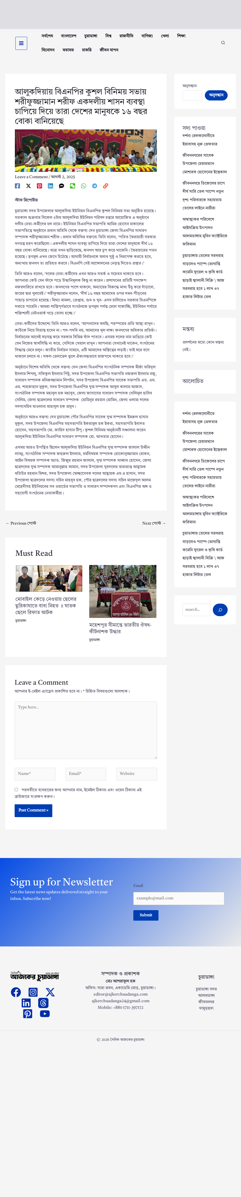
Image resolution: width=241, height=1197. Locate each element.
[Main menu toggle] (21, 46)
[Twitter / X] (28, 191)
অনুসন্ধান (190, 91)
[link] (105, 191)
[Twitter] (50, 999)
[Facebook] (17, 191)
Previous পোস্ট (21, 529)
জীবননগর (206, 1009)
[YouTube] (44, 1020)
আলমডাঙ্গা (206, 1003)
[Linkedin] (50, 191)
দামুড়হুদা (206, 1016)
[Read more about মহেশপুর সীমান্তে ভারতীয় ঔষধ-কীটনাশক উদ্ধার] (123, 597)
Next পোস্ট (154, 529)
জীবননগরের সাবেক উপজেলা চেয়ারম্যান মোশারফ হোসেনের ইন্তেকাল (205, 169)
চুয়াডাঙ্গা (20, 626)
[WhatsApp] (83, 191)
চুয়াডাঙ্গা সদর (206, 996)
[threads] (43, 1009)
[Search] (220, 612)
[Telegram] (94, 191)
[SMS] (61, 191)
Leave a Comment (31, 182)
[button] (223, 46)
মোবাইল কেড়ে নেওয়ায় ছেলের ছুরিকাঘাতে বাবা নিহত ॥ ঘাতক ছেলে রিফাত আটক (45, 612)
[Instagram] (33, 999)
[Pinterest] (39, 191)
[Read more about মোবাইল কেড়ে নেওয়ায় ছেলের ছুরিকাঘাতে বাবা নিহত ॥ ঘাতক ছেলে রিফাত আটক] (49, 584)
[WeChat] (72, 191)
